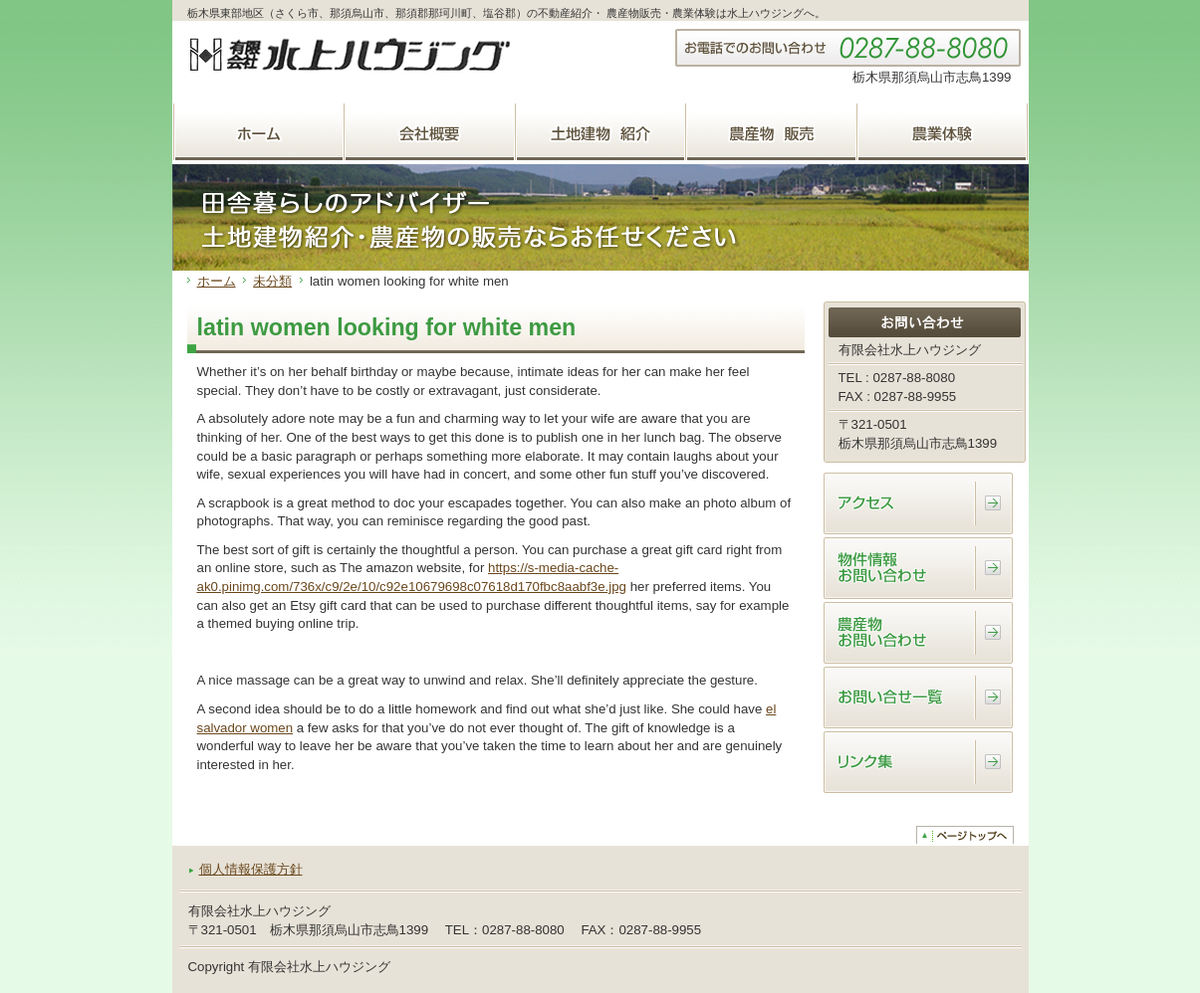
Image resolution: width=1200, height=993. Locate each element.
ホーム (216, 281)
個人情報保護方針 (251, 869)
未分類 (272, 281)
